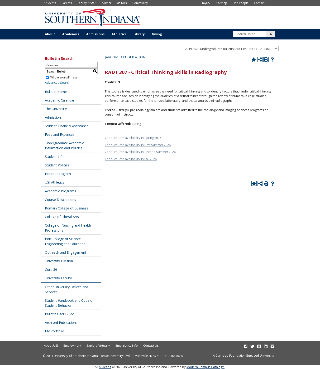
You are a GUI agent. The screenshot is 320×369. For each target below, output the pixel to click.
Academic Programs (60, 191)
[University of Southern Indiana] (92, 17)
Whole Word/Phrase (63, 77)
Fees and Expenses (59, 134)
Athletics (119, 34)
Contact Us (151, 345)
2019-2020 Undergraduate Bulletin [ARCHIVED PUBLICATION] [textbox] (227, 49)
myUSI (206, 3)
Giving (157, 34)
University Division (59, 261)
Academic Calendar (59, 100)
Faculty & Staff (86, 3)
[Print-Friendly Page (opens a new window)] (266, 59)
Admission (53, 117)
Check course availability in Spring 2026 (133, 138)
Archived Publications (61, 322)
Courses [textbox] (52, 65)
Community (140, 3)
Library (139, 34)
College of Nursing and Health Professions (68, 228)
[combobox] (231, 48)
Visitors (121, 3)
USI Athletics (54, 182)
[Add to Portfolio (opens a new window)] (253, 59)
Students (50, 3)
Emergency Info (126, 345)
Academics (70, 34)
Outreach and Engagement (65, 252)
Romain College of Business (66, 208)
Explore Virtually (98, 345)
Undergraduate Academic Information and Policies (64, 145)
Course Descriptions (60, 199)
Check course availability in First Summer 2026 (138, 145)
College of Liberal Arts (62, 216)
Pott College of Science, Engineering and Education (65, 241)
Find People (240, 3)
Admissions (95, 34)
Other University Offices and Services (66, 289)
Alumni (106, 3)
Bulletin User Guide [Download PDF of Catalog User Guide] (59, 314)
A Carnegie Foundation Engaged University (243, 355)
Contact (259, 3)
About (50, 34)
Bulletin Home (56, 91)
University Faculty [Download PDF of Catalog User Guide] (58, 278)
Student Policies (57, 165)
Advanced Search (57, 82)
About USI (51, 345)
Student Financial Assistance (66, 126)
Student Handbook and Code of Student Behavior (69, 303)
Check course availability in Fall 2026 (131, 159)
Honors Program (58, 173)
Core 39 (51, 269)
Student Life (54, 156)
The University (56, 109)
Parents (67, 3)
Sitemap (221, 3)
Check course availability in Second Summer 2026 (140, 152)
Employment (72, 345)
